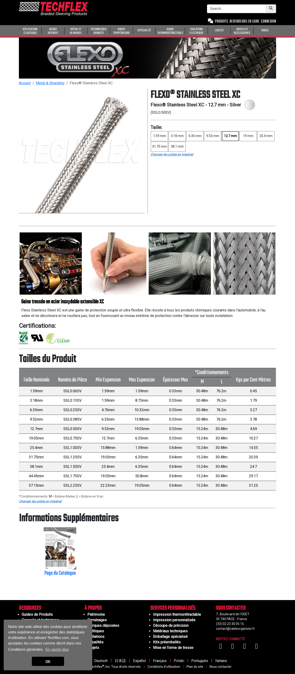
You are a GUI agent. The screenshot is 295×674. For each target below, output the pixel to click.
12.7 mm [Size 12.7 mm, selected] (230, 136)
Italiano (221, 661)
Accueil (25, 83)
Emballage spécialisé (170, 636)
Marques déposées (103, 625)
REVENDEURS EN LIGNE (245, 21)
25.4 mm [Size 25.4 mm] (266, 136)
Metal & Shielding (50, 83)
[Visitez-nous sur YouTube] (233, 647)
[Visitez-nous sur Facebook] (221, 647)
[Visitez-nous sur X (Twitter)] (256, 647)
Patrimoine (96, 614)
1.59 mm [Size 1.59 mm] (159, 136)
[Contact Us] (210, 21)
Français (160, 661)
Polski (179, 661)
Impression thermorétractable (177, 614)
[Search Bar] (236, 8)
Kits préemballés (167, 642)
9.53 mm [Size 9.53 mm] (212, 136)
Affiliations (95, 636)
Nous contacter (220, 666)
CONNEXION (268, 21)
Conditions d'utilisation (164, 666)
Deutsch (101, 661)
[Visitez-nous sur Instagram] (245, 647)
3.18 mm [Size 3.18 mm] (177, 136)
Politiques (95, 631)
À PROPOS (93, 608)
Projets (93, 647)
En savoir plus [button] (57, 649)
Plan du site (194, 666)
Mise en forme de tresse (173, 647)
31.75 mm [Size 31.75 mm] (159, 146)
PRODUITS (221, 21)
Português (199, 661)
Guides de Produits (37, 614)
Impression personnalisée (174, 620)
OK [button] (47, 661)
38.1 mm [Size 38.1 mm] (177, 146)
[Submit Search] (271, 8)
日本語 (120, 661)
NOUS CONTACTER (231, 608)
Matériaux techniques (170, 631)
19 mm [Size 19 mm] (248, 136)
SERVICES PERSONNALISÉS (172, 608)
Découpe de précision (171, 625)
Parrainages (97, 620)
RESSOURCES (30, 608)
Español (139, 661)
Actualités (95, 642)
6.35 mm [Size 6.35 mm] (195, 136)
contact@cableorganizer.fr (235, 628)
